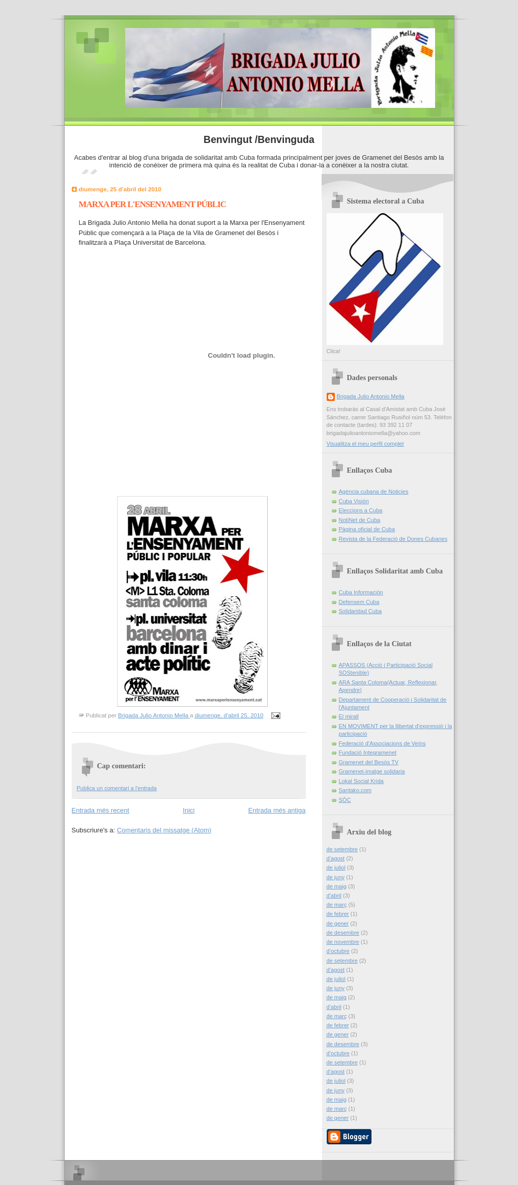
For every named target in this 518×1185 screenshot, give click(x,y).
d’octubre (338, 951)
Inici (188, 810)
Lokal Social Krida (361, 781)
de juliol (336, 867)
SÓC (345, 800)
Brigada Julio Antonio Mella (371, 396)
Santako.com (355, 790)
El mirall (349, 716)
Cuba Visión (354, 501)
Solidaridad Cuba (360, 611)
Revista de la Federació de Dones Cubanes (393, 539)
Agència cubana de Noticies (374, 491)
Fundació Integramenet (368, 752)
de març (337, 905)
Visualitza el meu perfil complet (365, 444)
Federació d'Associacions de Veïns (382, 743)
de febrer (338, 914)
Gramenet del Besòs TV (369, 762)
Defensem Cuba (359, 602)
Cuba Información (361, 592)
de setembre (342, 849)
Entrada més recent (100, 810)
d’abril (334, 895)
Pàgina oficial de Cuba (367, 529)
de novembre (343, 942)
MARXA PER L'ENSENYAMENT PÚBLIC (152, 204)
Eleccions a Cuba (361, 510)
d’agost (336, 858)
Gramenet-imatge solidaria (372, 771)
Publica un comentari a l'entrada (117, 788)
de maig (337, 886)
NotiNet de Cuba (360, 520)
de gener (338, 923)
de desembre (343, 933)
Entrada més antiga (277, 810)
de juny (336, 877)
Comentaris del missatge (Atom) (164, 830)
